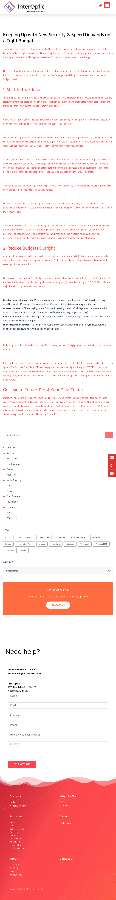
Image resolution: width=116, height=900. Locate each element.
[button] (107, 5)
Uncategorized (14, 507)
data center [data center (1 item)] (44, 537)
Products (15, 796)
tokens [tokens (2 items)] (23, 551)
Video (9, 512)
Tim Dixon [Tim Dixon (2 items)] (9, 551)
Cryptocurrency (14, 464)
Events (10, 469)
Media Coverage (15, 480)
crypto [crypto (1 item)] (30, 537)
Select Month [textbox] (12, 571)
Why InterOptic (69, 796)
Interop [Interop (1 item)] (42, 544)
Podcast (10, 491)
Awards (10, 453)
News (9, 485)
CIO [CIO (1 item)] (19, 537)
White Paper (12, 518)
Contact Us (58, 605)
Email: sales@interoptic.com (24, 673)
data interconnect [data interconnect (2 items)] (79, 537)
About (13, 859)
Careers (64, 816)
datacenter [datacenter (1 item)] (60, 537)
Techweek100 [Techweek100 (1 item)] (101, 544)
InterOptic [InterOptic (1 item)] (55, 544)
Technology (12, 502)
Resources (15, 816)
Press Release (13, 496)
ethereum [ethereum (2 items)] (97, 537)
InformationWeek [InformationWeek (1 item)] (24, 544)
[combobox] (58, 570)
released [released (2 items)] (70, 544)
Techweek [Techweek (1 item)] (84, 544)
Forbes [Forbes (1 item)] (8, 544)
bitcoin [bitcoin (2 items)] (8, 537)
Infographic (12, 474)
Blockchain (12, 458)
